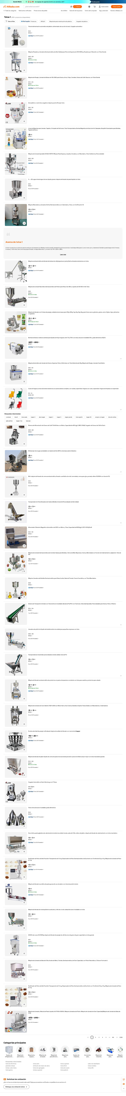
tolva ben (28, 421)
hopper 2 (51, 417)
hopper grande (68, 417)
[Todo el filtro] (10, 21)
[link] (123, 1079)
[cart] (95, 7)
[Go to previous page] (88, 1037)
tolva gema (9, 1070)
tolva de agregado (38, 1068)
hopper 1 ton (19, 421)
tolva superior (79, 417)
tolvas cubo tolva (11, 1068)
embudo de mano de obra (41, 1066)
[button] (71, 7)
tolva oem (36, 1063)
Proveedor (41, 35)
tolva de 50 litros (11, 1063)
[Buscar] (77, 6)
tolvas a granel (37, 1070)
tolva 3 (16, 417)
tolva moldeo (92, 1066)
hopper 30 (88, 417)
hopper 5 (59, 417)
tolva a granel (65, 1063)
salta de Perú (9, 421)
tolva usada (24, 417)
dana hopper (42, 417)
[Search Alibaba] (47, 7)
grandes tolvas (10, 1066)
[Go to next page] (117, 1037)
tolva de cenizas (112, 417)
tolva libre (64, 1066)
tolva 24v (91, 1068)
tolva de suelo (65, 1068)
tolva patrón (64, 1070)
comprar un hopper (100, 417)
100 (113, 1037)
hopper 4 (33, 417)
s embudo (8, 417)
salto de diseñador (94, 1063)
